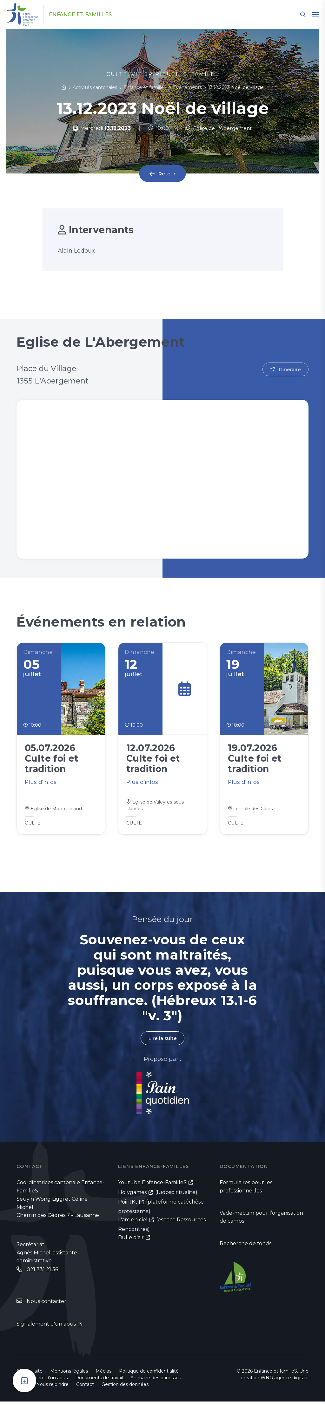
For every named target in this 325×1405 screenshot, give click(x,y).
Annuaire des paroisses (155, 1381)
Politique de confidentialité (149, 1374)
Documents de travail (99, 1381)
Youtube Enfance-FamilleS (152, 1186)
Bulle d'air (131, 1241)
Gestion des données (125, 1388)
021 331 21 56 (42, 1273)
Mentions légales (69, 1374)
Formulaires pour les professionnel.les (246, 1190)
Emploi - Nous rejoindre (43, 1388)
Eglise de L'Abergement (219, 128)
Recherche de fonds (245, 1247)
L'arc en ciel (133, 1223)
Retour (167, 174)
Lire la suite (162, 1041)
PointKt (127, 1205)
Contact (85, 1388)
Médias (103, 1374)
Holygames (132, 1195)
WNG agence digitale (284, 1381)
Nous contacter (46, 1305)
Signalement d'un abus (46, 1327)
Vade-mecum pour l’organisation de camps (261, 1220)
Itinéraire (289, 369)
